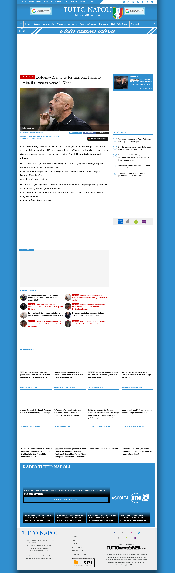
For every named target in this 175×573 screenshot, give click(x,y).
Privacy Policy (78, 551)
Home (24, 2)
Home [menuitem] (27, 24)
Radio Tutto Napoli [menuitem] (119, 24)
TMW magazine (35, 2)
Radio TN (48, 2)
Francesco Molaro (47, 558)
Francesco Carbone (30, 138)
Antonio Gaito (46, 556)
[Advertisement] (133, 245)
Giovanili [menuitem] (135, 24)
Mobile (74, 536)
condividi (89, 132)
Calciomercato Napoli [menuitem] (67, 24)
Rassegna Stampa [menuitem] (88, 24)
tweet (102, 132)
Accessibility (77, 547)
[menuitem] (21, 24)
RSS (73, 540)
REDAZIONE (59, 2)
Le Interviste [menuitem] (48, 24)
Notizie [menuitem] (37, 24)
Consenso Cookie (79, 555)
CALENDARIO (71, 2)
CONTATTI (83, 2)
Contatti (75, 543)
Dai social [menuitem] (103, 24)
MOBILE (93, 2)
